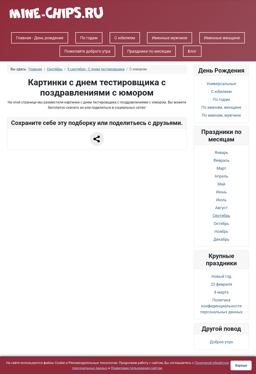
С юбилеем (124, 38)
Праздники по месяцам (149, 51)
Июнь (221, 192)
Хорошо (241, 365)
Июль (221, 200)
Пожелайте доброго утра (87, 51)
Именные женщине (222, 38)
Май (221, 184)
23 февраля (221, 284)
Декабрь (221, 239)
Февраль (221, 160)
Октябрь (221, 223)
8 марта (221, 292)
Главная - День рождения (39, 38)
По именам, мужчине (221, 115)
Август (221, 207)
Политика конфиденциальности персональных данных (221, 306)
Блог (192, 51)
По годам (89, 38)
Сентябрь (221, 215)
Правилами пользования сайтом (136, 368)
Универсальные (221, 83)
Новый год (221, 276)
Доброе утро (221, 342)
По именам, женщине (221, 107)
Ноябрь (221, 231)
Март (221, 168)
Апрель (221, 176)
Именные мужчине (169, 38)
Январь (221, 152)
